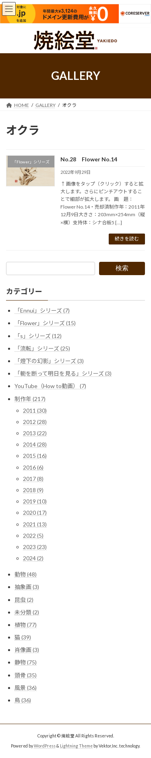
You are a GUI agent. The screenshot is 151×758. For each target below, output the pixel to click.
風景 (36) (25, 687)
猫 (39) (22, 637)
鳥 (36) (22, 700)
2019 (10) (35, 501)
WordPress (45, 745)
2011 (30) (35, 410)
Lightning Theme (76, 745)
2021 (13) (35, 523)
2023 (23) (35, 546)
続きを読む (127, 239)
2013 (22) (35, 433)
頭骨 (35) (25, 674)
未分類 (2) (26, 611)
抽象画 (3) (26, 586)
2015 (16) (35, 455)
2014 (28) (35, 444)
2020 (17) (35, 512)
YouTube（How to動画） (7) (50, 385)
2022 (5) (33, 535)
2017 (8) (33, 478)
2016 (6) (33, 467)
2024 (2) (33, 558)
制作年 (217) (30, 398)
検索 (122, 268)
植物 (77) (25, 624)
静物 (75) (25, 662)
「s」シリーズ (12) (38, 335)
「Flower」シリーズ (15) (45, 322)
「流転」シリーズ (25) (42, 348)
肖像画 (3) (26, 649)
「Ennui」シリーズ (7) (42, 310)
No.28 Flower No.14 (88, 159)
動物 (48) (25, 574)
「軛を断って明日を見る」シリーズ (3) (63, 373)
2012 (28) (35, 421)
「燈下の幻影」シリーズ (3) (49, 360)
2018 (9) (33, 490)
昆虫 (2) (23, 599)
